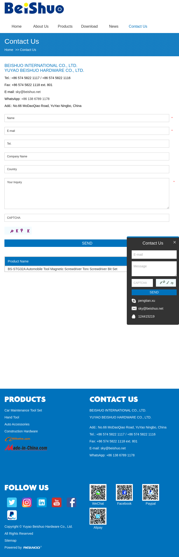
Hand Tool (11, 417)
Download (89, 26)
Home (17, 26)
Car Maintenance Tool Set (23, 410)
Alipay (97, 527)
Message (154, 268)
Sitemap (10, 540)
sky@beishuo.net (28, 92)
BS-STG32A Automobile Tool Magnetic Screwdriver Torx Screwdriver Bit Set (62, 269)
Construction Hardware (21, 431)
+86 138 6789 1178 (35, 99)
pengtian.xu (146, 300)
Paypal (151, 503)
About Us (41, 26)
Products (65, 26)
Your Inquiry (86, 193)
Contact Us (138, 26)
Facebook (124, 503)
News (113, 26)
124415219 (146, 316)
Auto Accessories (16, 424)
